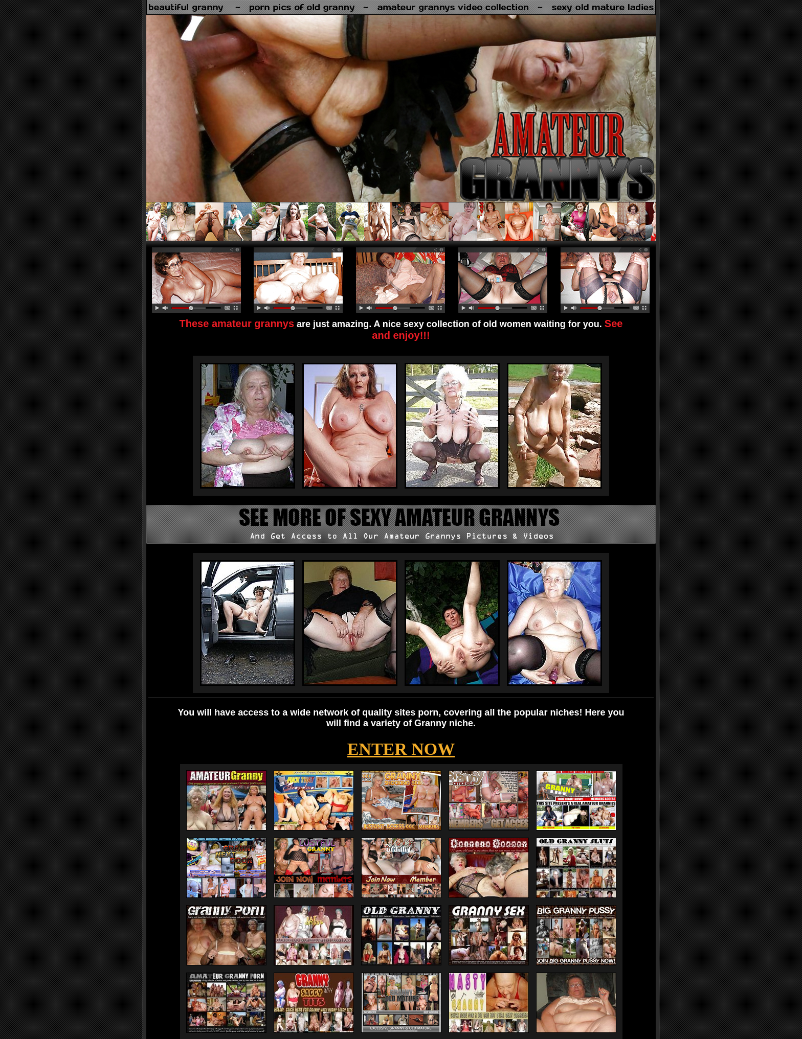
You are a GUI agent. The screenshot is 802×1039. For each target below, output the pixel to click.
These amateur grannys (237, 323)
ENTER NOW (401, 749)
